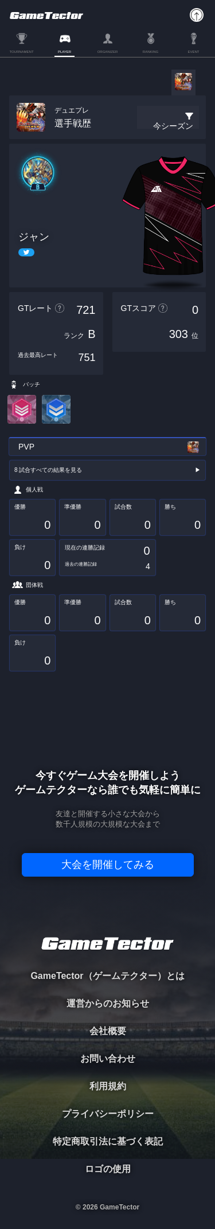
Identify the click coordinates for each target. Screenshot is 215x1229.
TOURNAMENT (21, 51)
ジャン (33, 237)
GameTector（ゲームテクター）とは (107, 976)
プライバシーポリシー (108, 1114)
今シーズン (173, 126)
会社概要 (107, 1031)
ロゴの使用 (108, 1169)
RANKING (150, 51)
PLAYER (64, 51)
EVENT (193, 51)
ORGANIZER (107, 51)
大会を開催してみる (107, 864)
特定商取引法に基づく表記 (108, 1141)
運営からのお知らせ (108, 1003)
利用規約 (107, 1086)
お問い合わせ (107, 1058)
